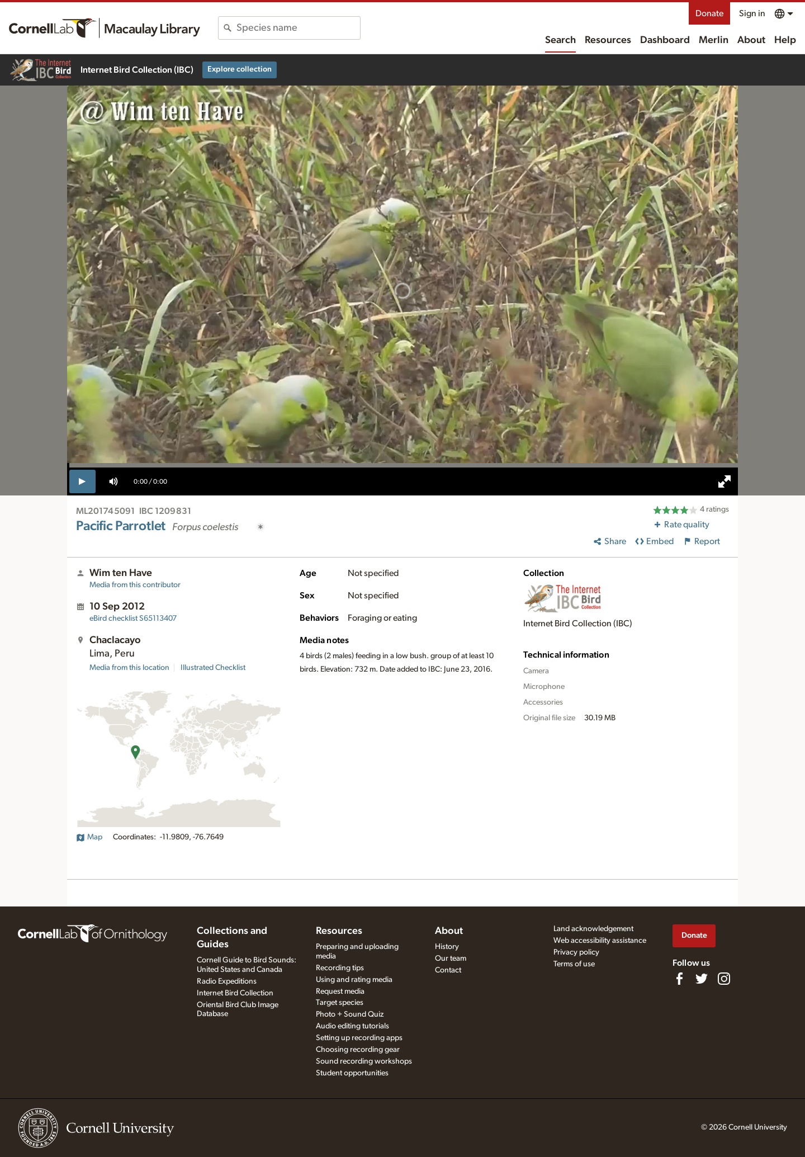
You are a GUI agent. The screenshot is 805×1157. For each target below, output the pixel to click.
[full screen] (724, 481)
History (447, 947)
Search (560, 40)
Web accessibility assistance (599, 941)
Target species (339, 1003)
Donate (709, 13)
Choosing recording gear (358, 1050)
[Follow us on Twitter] (701, 978)
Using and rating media (354, 980)
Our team (450, 958)
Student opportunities (352, 1073)
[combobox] (298, 28)
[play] (82, 481)
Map (89, 837)
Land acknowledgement (593, 929)
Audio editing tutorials (352, 1026)
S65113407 (133, 618)
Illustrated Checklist (213, 668)
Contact (448, 970)
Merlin (713, 40)
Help (785, 40)
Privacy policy (576, 952)
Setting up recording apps (359, 1038)
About (751, 40)
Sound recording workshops (364, 1061)
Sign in (752, 13)
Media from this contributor (135, 585)
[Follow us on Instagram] (724, 978)
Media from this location (129, 668)
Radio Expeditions (227, 981)
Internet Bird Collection (235, 993)
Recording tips (340, 968)
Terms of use (574, 964)
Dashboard (665, 40)
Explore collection (239, 69)
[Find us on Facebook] (679, 978)
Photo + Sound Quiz (349, 1014)
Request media (340, 991)
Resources (608, 40)
